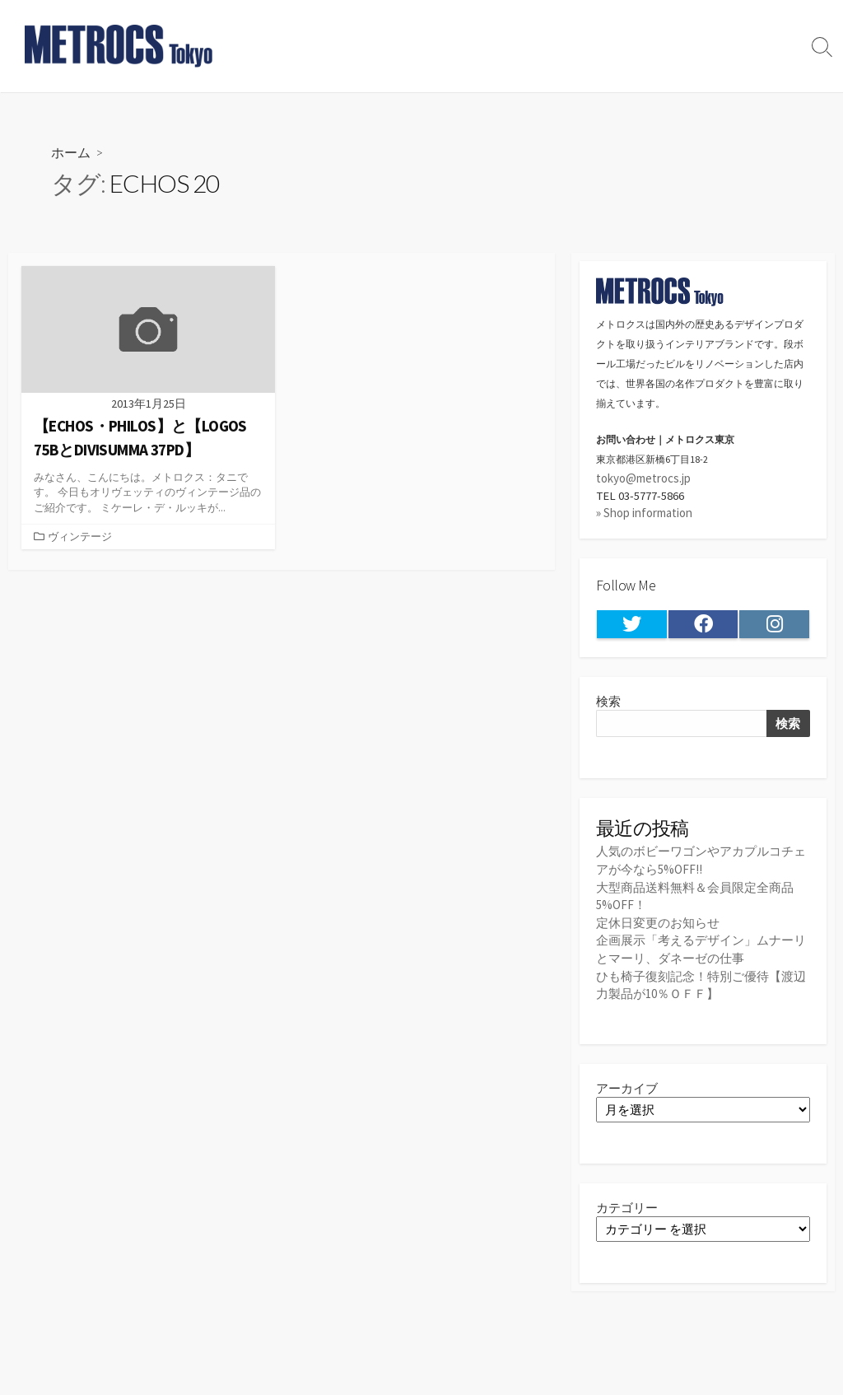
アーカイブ (627, 1086)
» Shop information (644, 513)
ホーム (71, 152)
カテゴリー (627, 1207)
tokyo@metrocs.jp (643, 478)
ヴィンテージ (80, 537)
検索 (608, 702)
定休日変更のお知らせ (658, 923)
